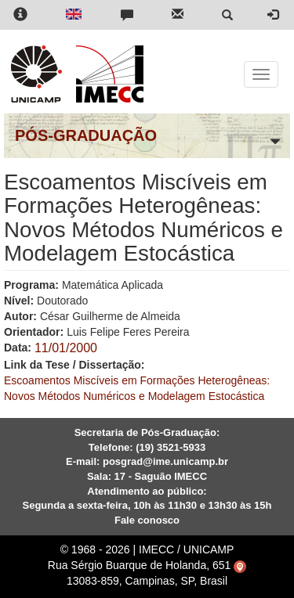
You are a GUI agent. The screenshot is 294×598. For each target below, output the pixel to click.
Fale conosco (147, 520)
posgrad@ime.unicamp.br (165, 461)
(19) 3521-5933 (170, 447)
